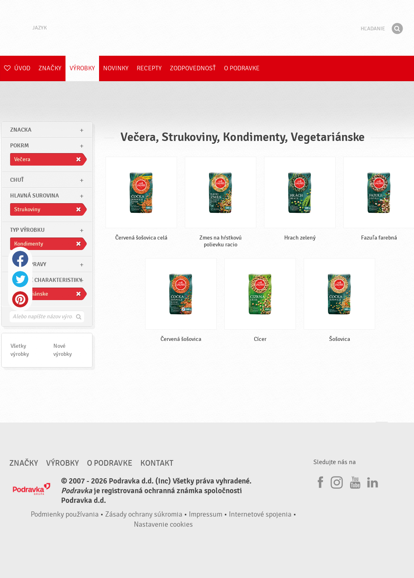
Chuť (17, 180)
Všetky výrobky (20, 350)
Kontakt (156, 463)
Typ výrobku (27, 230)
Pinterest (20, 299)
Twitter (20, 279)
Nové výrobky (62, 350)
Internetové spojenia (260, 514)
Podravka (207, 28)
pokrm (19, 145)
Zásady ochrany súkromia (143, 514)
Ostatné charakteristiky (46, 280)
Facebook (20, 259)
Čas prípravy (28, 264)
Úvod (17, 68)
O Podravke (242, 68)
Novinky (116, 68)
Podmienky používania (65, 514)
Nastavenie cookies (163, 524)
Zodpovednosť (193, 68)
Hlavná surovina (34, 195)
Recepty (149, 68)
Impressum (205, 514)
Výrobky (82, 68)
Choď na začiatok (382, 429)
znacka (21, 129)
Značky (49, 68)
